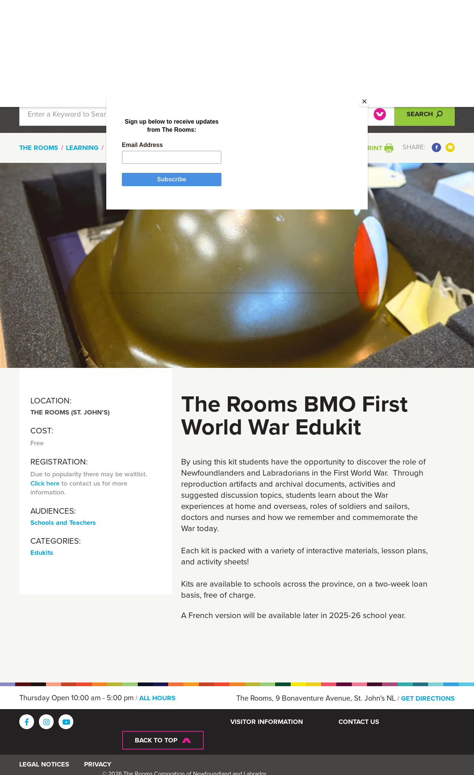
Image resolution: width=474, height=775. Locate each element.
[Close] (347, 118)
